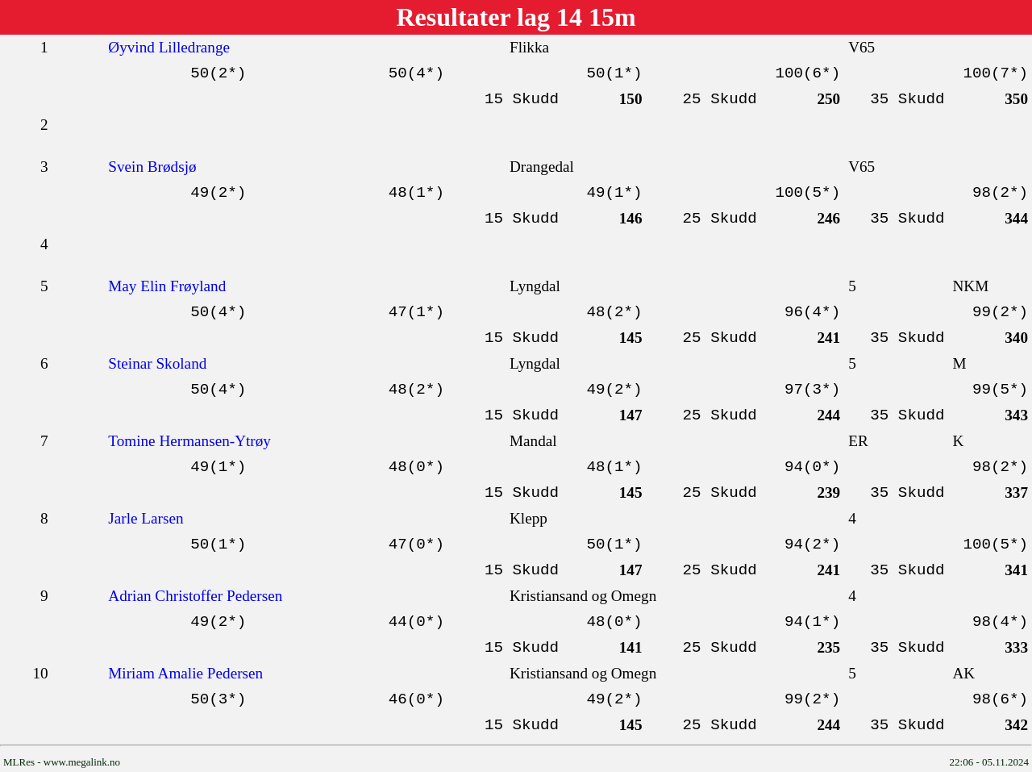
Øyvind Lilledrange (169, 47)
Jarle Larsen (145, 518)
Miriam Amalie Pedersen (185, 673)
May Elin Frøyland (167, 286)
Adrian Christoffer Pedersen (195, 595)
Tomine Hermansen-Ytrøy (189, 440)
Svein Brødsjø (152, 166)
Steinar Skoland (157, 363)
